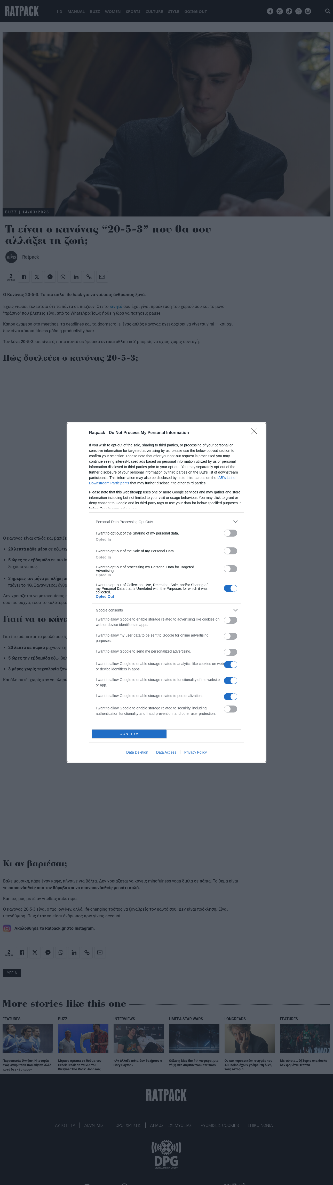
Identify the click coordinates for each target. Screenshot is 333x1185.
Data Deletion (137, 752)
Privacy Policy (195, 752)
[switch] (230, 533)
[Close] (256, 433)
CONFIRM (129, 734)
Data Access (166, 752)
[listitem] (166, 521)
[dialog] (166, 592)
